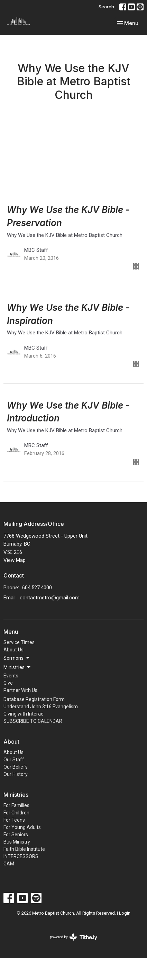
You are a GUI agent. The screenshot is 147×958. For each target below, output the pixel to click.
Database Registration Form (34, 699)
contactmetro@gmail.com (50, 598)
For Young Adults (22, 827)
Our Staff (13, 759)
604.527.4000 (37, 587)
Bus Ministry (16, 842)
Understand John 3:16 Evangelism (40, 706)
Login (124, 913)
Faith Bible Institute (24, 849)
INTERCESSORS (20, 856)
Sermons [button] (16, 658)
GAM (8, 863)
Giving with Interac (23, 714)
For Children (16, 812)
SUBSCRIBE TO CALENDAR (32, 721)
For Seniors (15, 834)
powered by (73, 937)
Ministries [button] (17, 667)
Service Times (19, 642)
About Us (13, 649)
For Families (16, 805)
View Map (14, 560)
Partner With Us (20, 690)
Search (106, 6)
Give (8, 683)
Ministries (15, 794)
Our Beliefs (15, 767)
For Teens (14, 820)
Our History (15, 774)
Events (10, 675)
